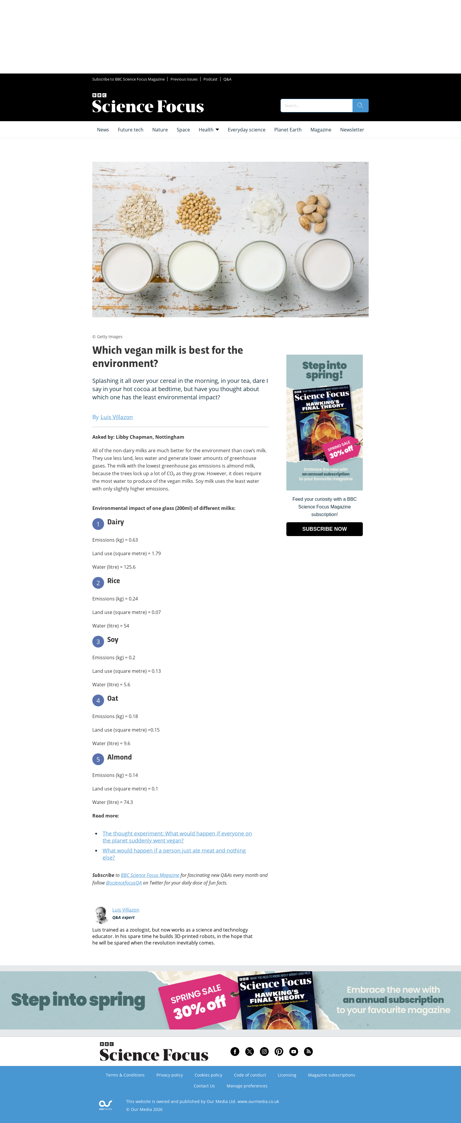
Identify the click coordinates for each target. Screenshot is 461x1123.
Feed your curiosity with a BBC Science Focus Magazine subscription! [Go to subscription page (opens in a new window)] (325, 507)
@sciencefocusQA (124, 883)
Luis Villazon (125, 910)
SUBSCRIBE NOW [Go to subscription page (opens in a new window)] (324, 529)
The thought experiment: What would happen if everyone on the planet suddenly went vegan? (177, 837)
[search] (360, 105)
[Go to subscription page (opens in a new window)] (324, 488)
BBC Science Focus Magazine (150, 875)
